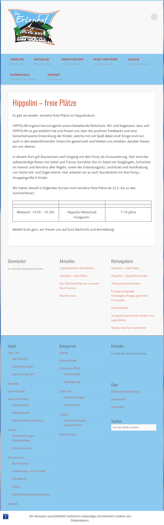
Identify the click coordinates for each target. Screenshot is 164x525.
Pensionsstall (20, 405)
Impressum (118, 399)
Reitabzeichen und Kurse (27, 420)
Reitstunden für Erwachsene (128, 328)
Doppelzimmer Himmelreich (77, 268)
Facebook (145, 16)
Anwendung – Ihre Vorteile (28, 471)
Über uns (17, 61)
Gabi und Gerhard (23, 374)
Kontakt (55, 77)
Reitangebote (20, 413)
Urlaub (138, 61)
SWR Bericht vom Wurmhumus (31, 494)
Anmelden (117, 407)
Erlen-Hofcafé (72, 61)
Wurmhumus (23, 77)
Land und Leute (22, 448)
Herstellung (19, 479)
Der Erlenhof (20, 359)
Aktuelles (42, 61)
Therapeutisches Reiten (126, 283)
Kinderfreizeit (119, 308)
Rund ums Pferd (106, 61)
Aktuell (64, 353)
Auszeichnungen (22, 366)
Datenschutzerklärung (125, 391)
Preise (16, 487)
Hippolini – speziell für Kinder (129, 276)
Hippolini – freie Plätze (73, 276)
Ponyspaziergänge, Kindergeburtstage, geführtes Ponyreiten (129, 295)
